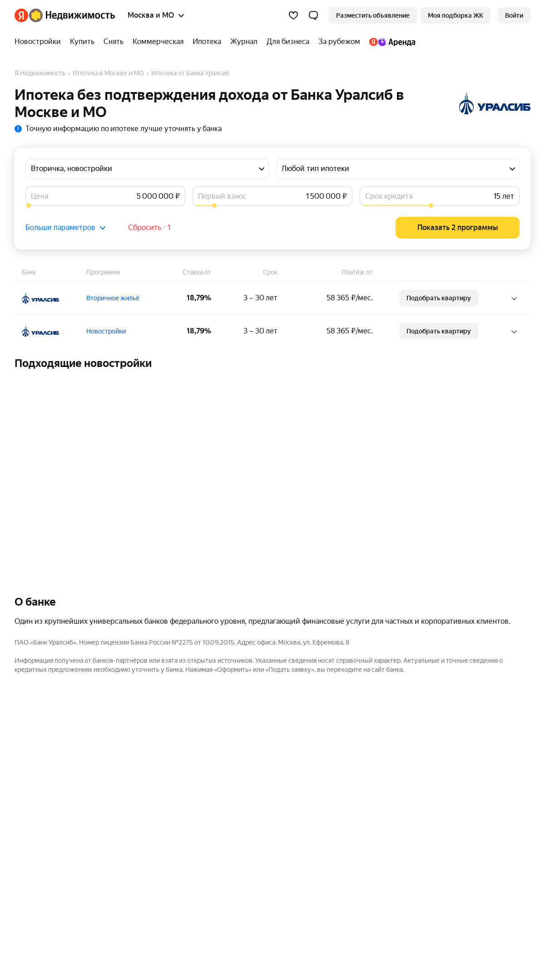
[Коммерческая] (158, 42)
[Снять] (113, 42)
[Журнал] (244, 42)
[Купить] (82, 42)
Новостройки (106, 331)
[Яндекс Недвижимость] (72, 15)
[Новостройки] (40, 42)
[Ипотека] (207, 42)
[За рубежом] (339, 42)
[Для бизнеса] (288, 42)
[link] (514, 15)
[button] (313, 15)
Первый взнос (222, 196)
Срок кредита (388, 196)
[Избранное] (293, 15)
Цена (39, 196)
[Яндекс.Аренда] (390, 42)
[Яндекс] (21, 15)
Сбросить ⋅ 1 (149, 227)
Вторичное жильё (112, 298)
